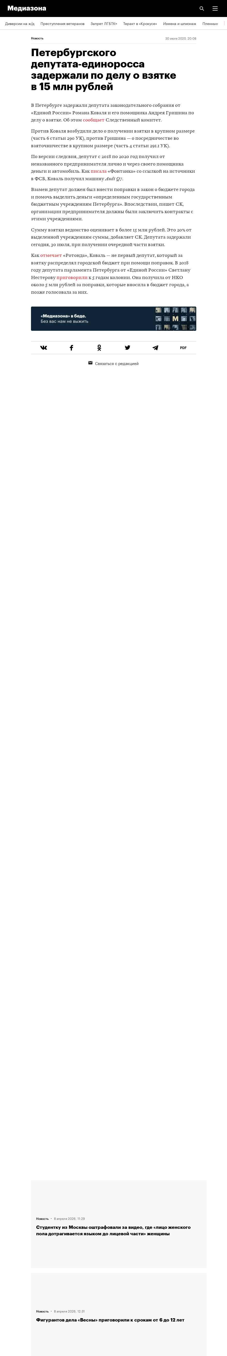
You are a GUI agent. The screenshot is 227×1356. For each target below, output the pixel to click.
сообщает (94, 120)
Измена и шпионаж (179, 23)
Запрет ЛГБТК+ (104, 23)
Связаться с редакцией (113, 363)
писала (99, 171)
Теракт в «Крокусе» (140, 23)
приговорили (72, 278)
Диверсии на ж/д (19, 23)
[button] (215, 8)
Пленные (210, 23)
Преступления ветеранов (62, 23)
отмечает (51, 256)
